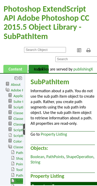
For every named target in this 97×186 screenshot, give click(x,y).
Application (22, 96)
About (15, 84)
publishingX (83, 69)
